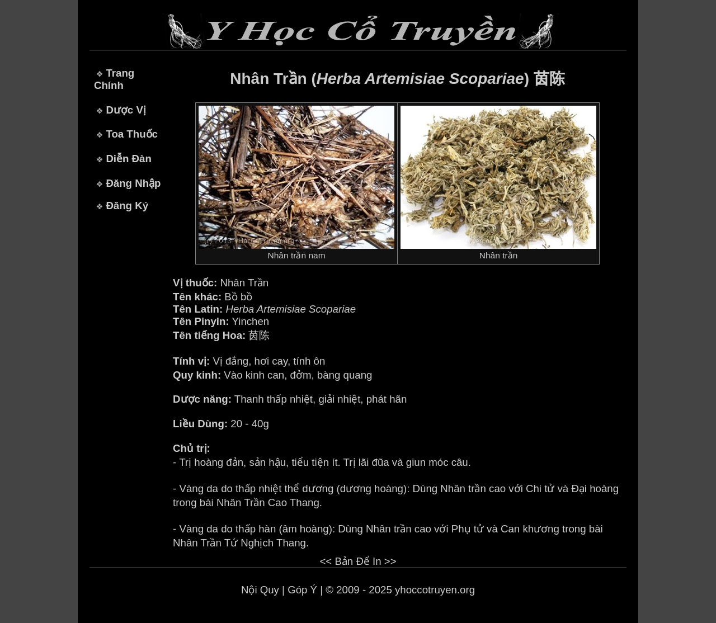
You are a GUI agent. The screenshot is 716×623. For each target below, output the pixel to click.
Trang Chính (114, 79)
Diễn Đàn (128, 158)
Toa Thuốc (132, 134)
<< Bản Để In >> (357, 561)
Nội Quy (260, 590)
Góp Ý (302, 590)
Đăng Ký (127, 205)
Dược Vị (125, 110)
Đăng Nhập (133, 183)
